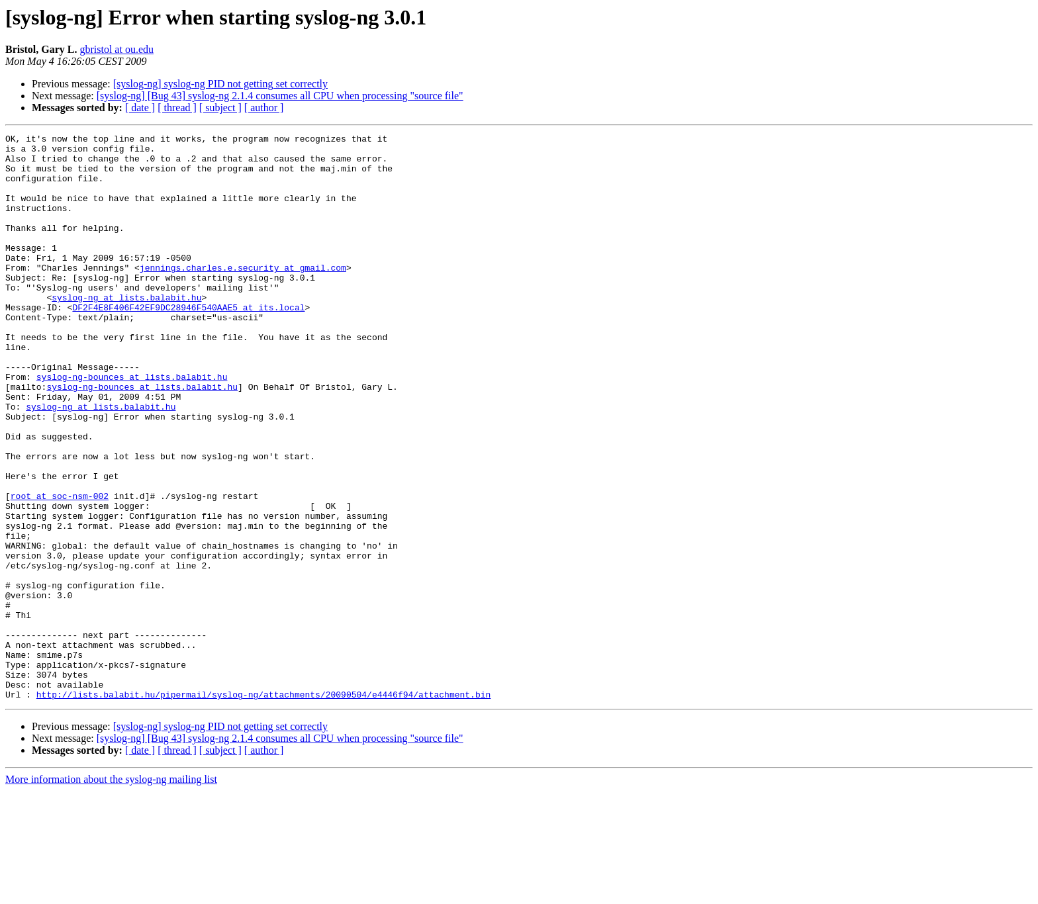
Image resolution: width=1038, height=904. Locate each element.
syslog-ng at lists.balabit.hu (126, 331)
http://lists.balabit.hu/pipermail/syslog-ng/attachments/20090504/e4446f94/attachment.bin (263, 807)
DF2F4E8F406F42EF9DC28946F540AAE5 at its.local (188, 343)
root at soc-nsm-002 (60, 569)
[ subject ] (220, 107)
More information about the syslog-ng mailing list (111, 892)
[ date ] (140, 107)
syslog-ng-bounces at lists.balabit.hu (132, 426)
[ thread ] (177, 107)
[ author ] (264, 107)
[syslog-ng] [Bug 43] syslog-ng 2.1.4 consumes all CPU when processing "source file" (280, 95)
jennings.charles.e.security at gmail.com (243, 295)
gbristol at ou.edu (116, 49)
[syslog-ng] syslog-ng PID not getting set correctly (220, 83)
